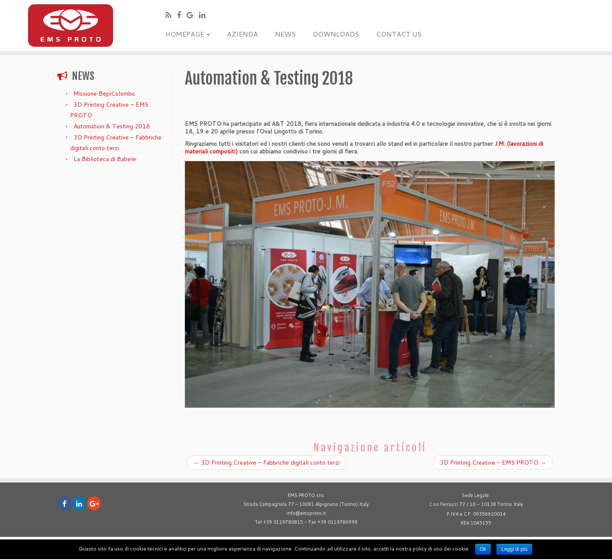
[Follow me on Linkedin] (205, 14)
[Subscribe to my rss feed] (171, 14)
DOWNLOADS (336, 34)
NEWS (285, 34)
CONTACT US (399, 34)
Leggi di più (514, 549)
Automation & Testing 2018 (112, 126)
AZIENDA (242, 34)
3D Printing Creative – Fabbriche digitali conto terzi (266, 462)
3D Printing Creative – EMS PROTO (493, 462)
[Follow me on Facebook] (182, 14)
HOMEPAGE (187, 34)
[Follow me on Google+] (193, 14)
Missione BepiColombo (104, 93)
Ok (483, 549)
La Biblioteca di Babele (105, 159)
